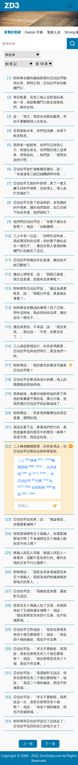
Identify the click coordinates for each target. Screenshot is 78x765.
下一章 (50, 743)
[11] (8, 260)
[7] (9, 183)
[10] (8, 236)
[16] (8, 346)
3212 (35, 473)
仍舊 (38, 480)
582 (27, 459)
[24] (8, 533)
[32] (8, 697)
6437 (40, 459)
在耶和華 (38, 487)
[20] (8, 413)
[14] (8, 307)
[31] (8, 673)
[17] (8, 365)
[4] (9, 130)
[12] (8, 274)
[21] (8, 427)
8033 (39, 466)
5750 (45, 480)
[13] (8, 288)
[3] (9, 116)
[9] (9, 221)
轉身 (33, 460)
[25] (8, 552)
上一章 (28, 743)
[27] (8, 591)
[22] (8, 446)
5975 (20, 486)
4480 (31, 466)
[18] (8, 379)
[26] (8, 572)
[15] (8, 327)
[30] (8, 648)
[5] (9, 145)
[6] (9, 169)
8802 (28, 486)
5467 (24, 473)
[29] (8, 629)
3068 (49, 486)
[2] (9, 97)
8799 (48, 459)
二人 (21, 460)
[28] (8, 605)
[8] (9, 202)
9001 (24, 493)
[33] (8, 721)
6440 (32, 493)
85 (33, 480)
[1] (9, 78)
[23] (8, 519)
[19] (8, 393)
